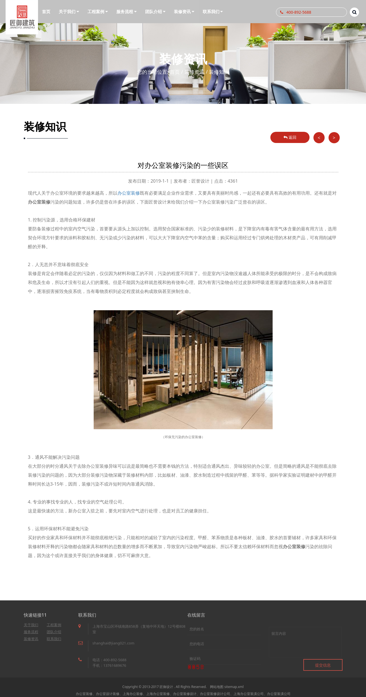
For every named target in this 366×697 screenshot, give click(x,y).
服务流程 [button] (126, 11)
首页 (46, 11)
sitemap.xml (234, 691)
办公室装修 (128, 193)
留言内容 (305, 651)
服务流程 (31, 633)
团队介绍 (54, 633)
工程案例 (54, 626)
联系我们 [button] (213, 11)
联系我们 (54, 640)
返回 (290, 137)
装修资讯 (194, 71)
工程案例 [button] (98, 11)
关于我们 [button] (69, 11)
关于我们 (31, 626)
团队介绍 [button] (155, 11)
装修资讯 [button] (184, 11)
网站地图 (216, 691)
